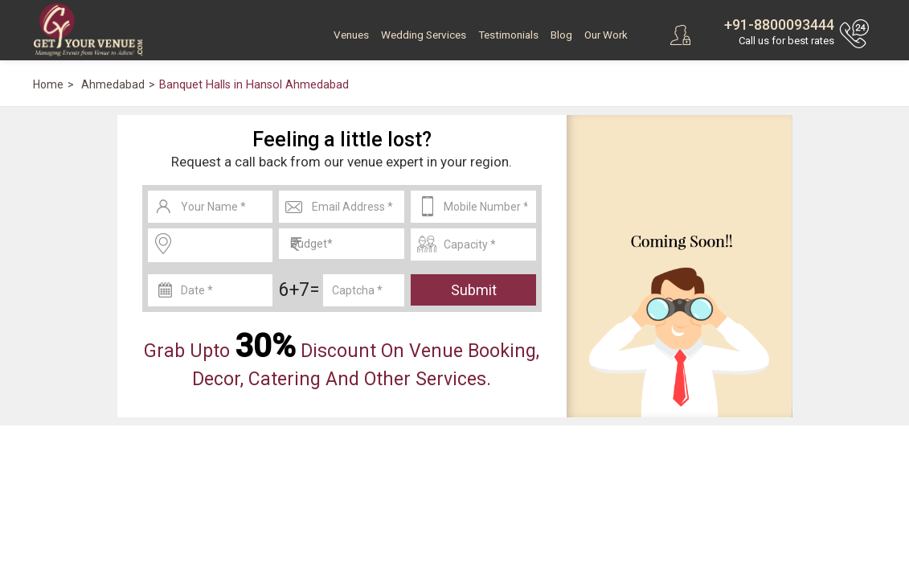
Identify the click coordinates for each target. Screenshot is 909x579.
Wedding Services (423, 35)
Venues (351, 35)
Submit (474, 289)
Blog (561, 35)
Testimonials (508, 35)
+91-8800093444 (779, 24)
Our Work (606, 35)
